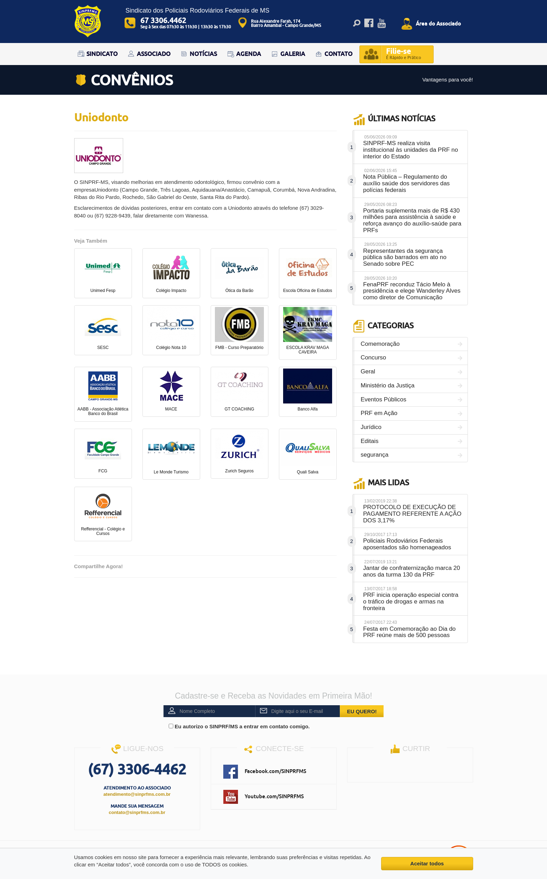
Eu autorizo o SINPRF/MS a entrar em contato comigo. (239, 726)
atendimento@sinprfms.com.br (137, 794)
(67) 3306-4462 (137, 769)
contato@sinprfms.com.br (137, 812)
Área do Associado (438, 23)
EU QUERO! (362, 711)
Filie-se (403, 54)
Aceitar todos (427, 863)
